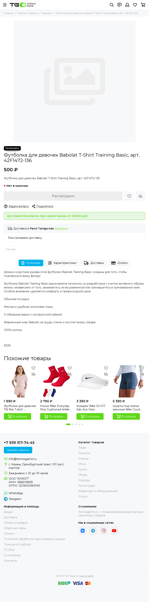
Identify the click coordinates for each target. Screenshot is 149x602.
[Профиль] (127, 5)
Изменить (61, 228)
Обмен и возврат (16, 522)
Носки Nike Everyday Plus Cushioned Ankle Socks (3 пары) (54, 407)
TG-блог (9, 550)
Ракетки (84, 453)
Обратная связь (15, 528)
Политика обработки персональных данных (34, 539)
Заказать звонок (18, 450)
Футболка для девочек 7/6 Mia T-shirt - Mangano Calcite (20, 407)
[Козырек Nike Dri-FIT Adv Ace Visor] (92, 381)
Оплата (119, 263)
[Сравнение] (140, 196)
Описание (31, 263)
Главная (9, 13)
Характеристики (62, 263)
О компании (12, 555)
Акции (8, 512)
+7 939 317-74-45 (19, 443)
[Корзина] (143, 5)
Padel (82, 447)
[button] (68, 424)
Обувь (82, 475)
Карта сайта (86, 575)
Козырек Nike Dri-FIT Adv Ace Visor (90, 407)
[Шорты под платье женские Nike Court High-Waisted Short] (129, 381)
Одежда (46, 13)
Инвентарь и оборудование (98, 491)
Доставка (94, 263)
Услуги (83, 496)
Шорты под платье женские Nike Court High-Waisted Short (126, 407)
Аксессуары (86, 485)
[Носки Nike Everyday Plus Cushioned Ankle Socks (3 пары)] (56, 381)
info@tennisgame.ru (22, 459)
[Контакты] (119, 5)
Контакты (10, 560)
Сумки (82, 469)
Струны (83, 458)
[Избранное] (135, 5)
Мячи (82, 464)
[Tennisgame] (23, 5)
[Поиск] (112, 5)
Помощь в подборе (17, 544)
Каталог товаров (27, 13)
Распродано (63, 196)
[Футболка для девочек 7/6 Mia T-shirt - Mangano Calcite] (20, 381)
